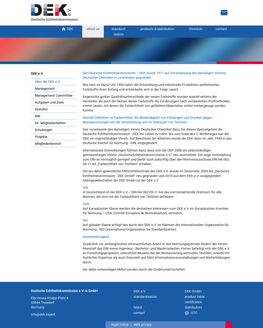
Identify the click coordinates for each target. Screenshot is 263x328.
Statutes (41, 109)
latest (138, 307)
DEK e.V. (140, 291)
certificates (193, 302)
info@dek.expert (43, 314)
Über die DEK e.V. (48, 82)
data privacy (143, 324)
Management (45, 89)
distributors (193, 307)
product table (195, 297)
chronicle (195, 29)
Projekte (41, 137)
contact (221, 29)
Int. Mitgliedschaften (50, 123)
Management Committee (54, 95)
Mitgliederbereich (48, 144)
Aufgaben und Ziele (49, 102)
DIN (37, 116)
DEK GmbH (193, 291)
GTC (191, 313)
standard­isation (145, 297)
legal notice (120, 324)
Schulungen (43, 130)
